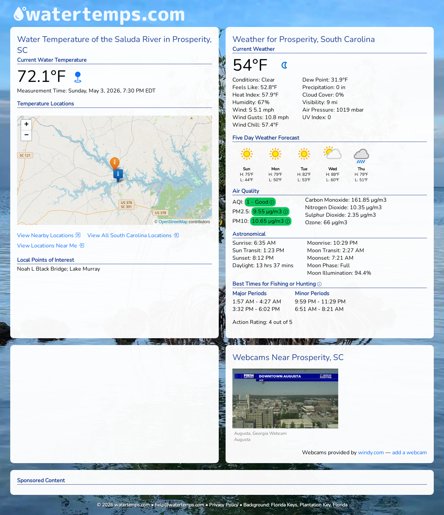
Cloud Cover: (318, 95)
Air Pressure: (318, 110)
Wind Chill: (246, 125)
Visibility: (313, 102)
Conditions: (246, 80)
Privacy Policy (223, 505)
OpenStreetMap (173, 221)
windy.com (371, 452)
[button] (114, 163)
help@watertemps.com (179, 505)
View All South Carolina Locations (132, 235)
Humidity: (244, 102)
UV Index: (314, 117)
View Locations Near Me (50, 245)
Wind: (239, 110)
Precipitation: (318, 87)
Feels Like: (245, 87)
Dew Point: (316, 80)
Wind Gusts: (247, 117)
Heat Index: (246, 95)
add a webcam (409, 452)
